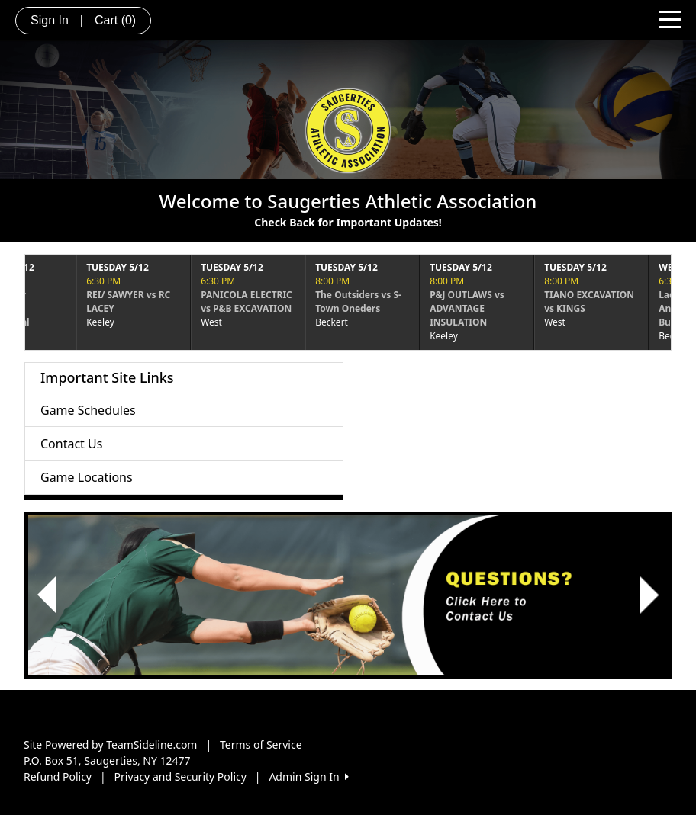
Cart (115, 20)
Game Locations (86, 477)
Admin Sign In (308, 776)
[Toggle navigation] (670, 18)
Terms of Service (261, 744)
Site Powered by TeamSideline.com (110, 744)
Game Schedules (88, 410)
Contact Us (71, 443)
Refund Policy (58, 776)
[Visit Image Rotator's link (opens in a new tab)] (348, 595)
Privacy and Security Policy (180, 776)
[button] (46, 595)
